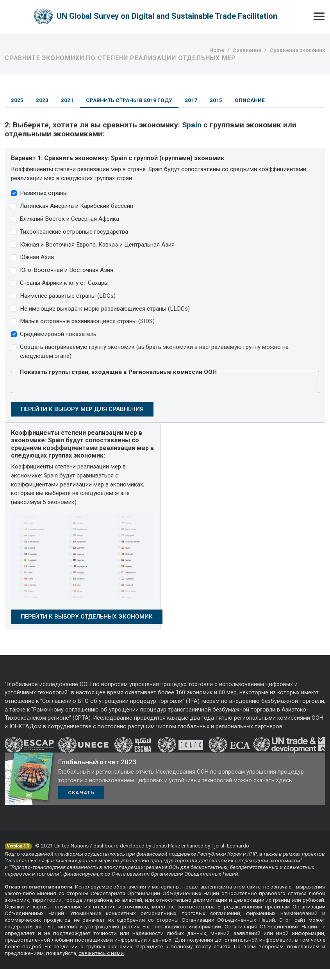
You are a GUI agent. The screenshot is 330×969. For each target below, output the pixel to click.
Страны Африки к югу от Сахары (64, 282)
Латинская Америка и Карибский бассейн (76, 205)
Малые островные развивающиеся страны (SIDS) (87, 321)
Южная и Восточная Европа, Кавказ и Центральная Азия (97, 244)
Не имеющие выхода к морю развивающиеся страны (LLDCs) (105, 308)
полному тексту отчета (200, 946)
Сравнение (246, 50)
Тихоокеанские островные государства (74, 231)
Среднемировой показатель (58, 334)
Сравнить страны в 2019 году (129, 100)
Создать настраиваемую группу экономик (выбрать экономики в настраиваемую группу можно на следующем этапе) (154, 351)
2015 (216, 100)
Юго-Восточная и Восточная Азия (66, 270)
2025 (17, 100)
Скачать (81, 793)
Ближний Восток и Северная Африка (69, 218)
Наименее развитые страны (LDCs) (68, 295)
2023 (42, 100)
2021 (67, 100)
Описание (250, 100)
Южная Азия (37, 257)
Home (216, 50)
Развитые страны (44, 193)
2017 (191, 100)
